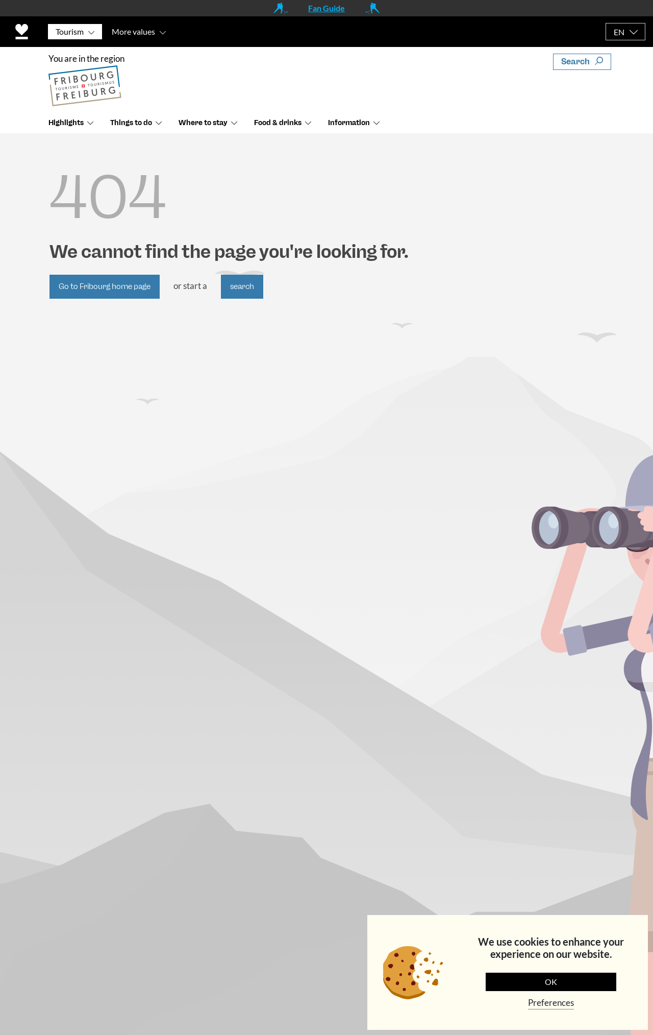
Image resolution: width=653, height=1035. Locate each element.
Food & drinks (278, 122)
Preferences (551, 1002)
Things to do (131, 122)
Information (349, 122)
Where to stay (203, 122)
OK (551, 981)
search (242, 286)
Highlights (66, 122)
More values (133, 31)
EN (619, 32)
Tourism (70, 31)
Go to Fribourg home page (104, 286)
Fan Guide (326, 8)
